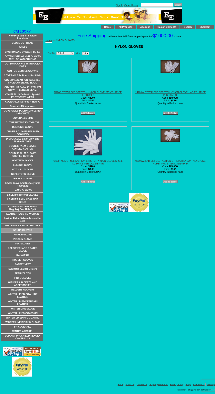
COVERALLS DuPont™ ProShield (22, 75)
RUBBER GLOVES (22, 260)
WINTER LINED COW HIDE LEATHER (22, 295)
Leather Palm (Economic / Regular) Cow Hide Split (22, 208)
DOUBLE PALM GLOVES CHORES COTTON (22, 154)
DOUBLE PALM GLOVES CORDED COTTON (22, 147)
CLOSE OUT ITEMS (23, 43)
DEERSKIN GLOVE (22, 127)
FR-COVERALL (22, 326)
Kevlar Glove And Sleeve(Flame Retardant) (22, 184)
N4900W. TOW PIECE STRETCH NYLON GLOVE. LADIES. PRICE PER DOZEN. (170, 93)
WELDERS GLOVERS (23, 289)
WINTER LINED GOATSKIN (22, 313)
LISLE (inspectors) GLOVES (22, 194)
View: (78, 53)
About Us (130, 384)
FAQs (188, 384)
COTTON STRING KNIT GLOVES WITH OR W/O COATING (23, 58)
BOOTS (22, 47)
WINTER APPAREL (22, 331)
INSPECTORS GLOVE (23, 174)
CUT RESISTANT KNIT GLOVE (23, 122)
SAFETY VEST (23, 264)
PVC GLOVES (22, 243)
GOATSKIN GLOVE (22, 160)
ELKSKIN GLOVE (22, 165)
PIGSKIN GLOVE (22, 239)
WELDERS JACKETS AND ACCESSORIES (22, 284)
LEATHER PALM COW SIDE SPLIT (22, 200)
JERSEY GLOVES (22, 178)
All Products (125, 27)
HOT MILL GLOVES (23, 169)
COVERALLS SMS (23, 118)
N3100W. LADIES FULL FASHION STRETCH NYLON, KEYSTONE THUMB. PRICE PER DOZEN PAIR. (170, 162)
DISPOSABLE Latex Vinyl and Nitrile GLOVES (22, 140)
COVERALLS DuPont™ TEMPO (22, 101)
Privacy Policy (176, 384)
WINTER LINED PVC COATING (22, 317)
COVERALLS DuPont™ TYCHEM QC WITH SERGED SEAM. (23, 88)
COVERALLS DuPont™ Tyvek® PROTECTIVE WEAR (22, 96)
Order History (131, 5)
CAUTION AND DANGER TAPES (22, 52)
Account (145, 27)
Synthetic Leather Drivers (22, 269)
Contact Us (142, 384)
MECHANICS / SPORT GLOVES (22, 225)
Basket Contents (167, 27)
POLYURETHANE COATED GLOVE (22, 249)
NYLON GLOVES (22, 230)
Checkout (205, 27)
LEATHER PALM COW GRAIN (22, 213)
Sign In (119, 5)
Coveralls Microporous (22, 106)
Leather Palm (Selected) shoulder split (22, 219)
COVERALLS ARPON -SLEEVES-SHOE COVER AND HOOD (22, 81)
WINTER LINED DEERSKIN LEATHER (23, 303)
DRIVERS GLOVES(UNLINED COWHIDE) (23, 133)
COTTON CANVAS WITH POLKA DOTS (23, 65)
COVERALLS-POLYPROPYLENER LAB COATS (22, 112)
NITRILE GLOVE (23, 234)
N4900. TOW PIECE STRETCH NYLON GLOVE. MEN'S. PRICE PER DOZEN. (88, 93)
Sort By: (51, 53)
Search (188, 27)
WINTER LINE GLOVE (23, 308)
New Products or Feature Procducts (23, 37)
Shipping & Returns (159, 384)
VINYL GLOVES (22, 278)
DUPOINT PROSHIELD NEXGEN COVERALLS (22, 337)
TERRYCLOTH (23, 273)
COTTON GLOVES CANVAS (22, 71)
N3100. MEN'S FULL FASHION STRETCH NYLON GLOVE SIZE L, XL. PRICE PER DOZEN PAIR (88, 162)
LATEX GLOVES (23, 190)
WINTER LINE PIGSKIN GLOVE (22, 322)
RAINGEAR (22, 255)
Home (107, 27)
